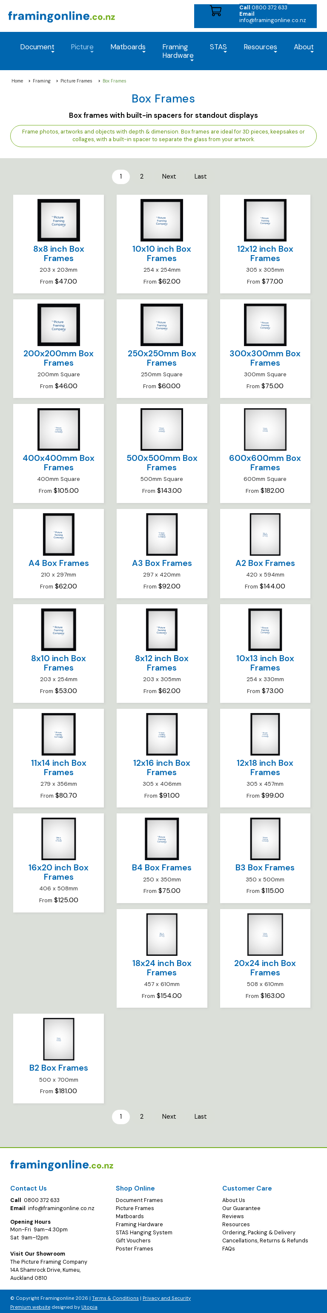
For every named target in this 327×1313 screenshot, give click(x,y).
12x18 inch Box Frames (265, 766)
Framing (42, 81)
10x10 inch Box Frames (161, 252)
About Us (233, 1197)
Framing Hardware (139, 1221)
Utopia (89, 1304)
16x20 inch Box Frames (59, 871)
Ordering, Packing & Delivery (258, 1229)
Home (17, 81)
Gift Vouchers (133, 1237)
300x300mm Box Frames (265, 357)
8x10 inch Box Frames (58, 662)
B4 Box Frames (162, 866)
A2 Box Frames (265, 561)
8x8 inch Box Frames (58, 252)
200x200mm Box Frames (58, 357)
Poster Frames (134, 1245)
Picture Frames (76, 81)
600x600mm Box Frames (265, 462)
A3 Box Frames (162, 561)
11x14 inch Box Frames (58, 766)
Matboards (130, 1213)
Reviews (233, 1213)
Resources (260, 47)
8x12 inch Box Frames (162, 662)
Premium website (30, 1304)
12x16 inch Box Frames (161, 766)
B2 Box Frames (58, 1066)
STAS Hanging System (144, 1229)
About (304, 47)
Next (168, 175)
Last (197, 175)
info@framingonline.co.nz (272, 17)
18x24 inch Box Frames (162, 967)
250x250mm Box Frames (162, 357)
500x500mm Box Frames (162, 462)
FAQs (228, 1245)
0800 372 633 (263, 7)
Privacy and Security (167, 1295)
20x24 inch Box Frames (265, 967)
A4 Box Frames (59, 561)
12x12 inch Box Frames (265, 252)
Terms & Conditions (115, 1295)
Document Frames (139, 1197)
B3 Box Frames (265, 866)
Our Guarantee (241, 1205)
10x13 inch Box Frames (265, 662)
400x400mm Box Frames (59, 462)
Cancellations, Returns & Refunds (265, 1237)
